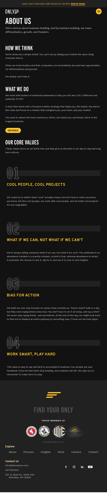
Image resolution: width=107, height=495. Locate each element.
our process (13, 130)
